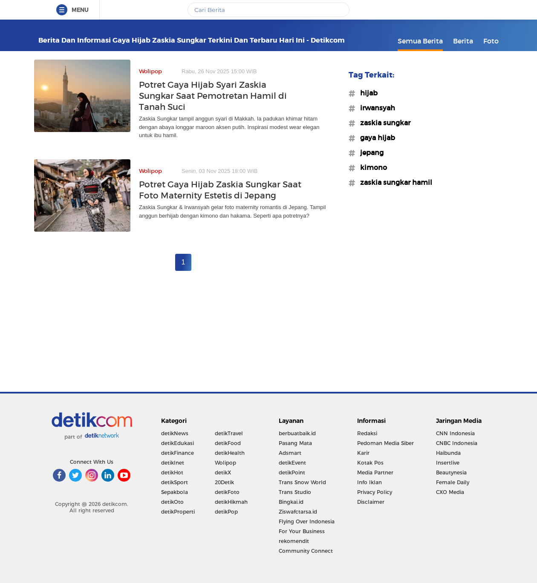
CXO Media (450, 492)
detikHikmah (231, 502)
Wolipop (225, 463)
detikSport (174, 482)
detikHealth (230, 453)
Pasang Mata (295, 443)
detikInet (172, 463)
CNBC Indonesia (456, 443)
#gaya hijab (375, 137)
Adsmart (290, 453)
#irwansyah (375, 107)
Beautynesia (451, 472)
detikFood (228, 443)
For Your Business (302, 531)
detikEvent (292, 463)
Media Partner (375, 472)
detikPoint (292, 472)
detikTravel (229, 433)
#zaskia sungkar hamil (393, 182)
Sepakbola (174, 492)
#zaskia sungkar (382, 122)
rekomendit (294, 541)
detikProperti (178, 511)
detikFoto (227, 492)
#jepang (369, 152)
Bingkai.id (291, 502)
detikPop (226, 511)
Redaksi (367, 433)
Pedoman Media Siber (385, 443)
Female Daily (452, 482)
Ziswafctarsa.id (298, 511)
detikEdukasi (177, 443)
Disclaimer (370, 502)
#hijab (366, 93)
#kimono (371, 167)
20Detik (224, 482)
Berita (463, 41)
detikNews (174, 433)
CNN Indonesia (455, 433)
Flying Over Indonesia (307, 521)
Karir (363, 453)
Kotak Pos (370, 463)
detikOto (172, 502)
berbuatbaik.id (297, 433)
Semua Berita (420, 41)
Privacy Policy (374, 492)
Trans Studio (295, 492)
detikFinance (177, 453)
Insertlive (447, 463)
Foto (491, 41)
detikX (223, 472)
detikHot (172, 472)
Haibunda (448, 453)
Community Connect (306, 551)
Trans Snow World (302, 482)
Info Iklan (369, 482)
